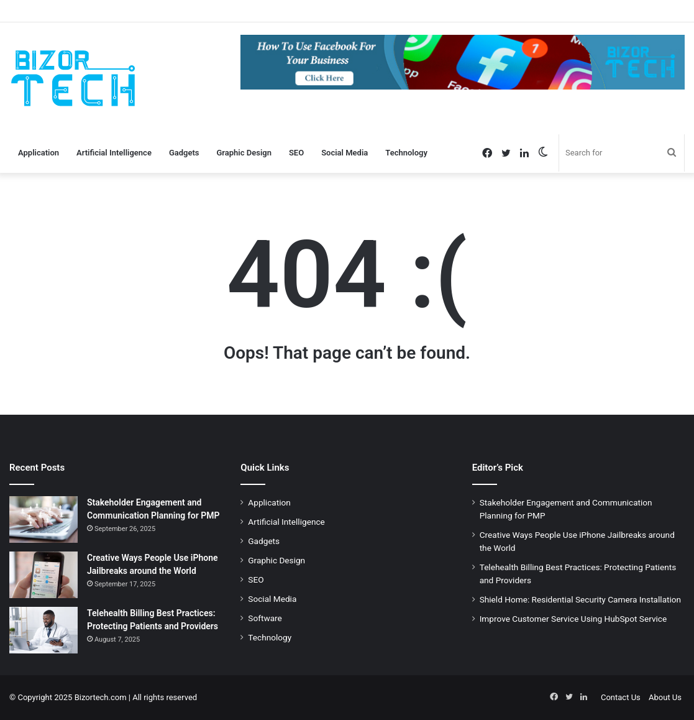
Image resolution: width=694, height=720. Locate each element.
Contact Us (621, 697)
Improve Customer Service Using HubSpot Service (573, 619)
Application (38, 152)
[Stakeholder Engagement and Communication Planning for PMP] (43, 519)
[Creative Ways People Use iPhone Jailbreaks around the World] (43, 575)
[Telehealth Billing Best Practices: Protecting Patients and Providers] (43, 630)
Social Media (344, 152)
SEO (296, 152)
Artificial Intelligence (114, 152)
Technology (406, 152)
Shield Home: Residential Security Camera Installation (581, 599)
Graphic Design (244, 152)
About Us (665, 697)
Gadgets (184, 152)
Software (264, 618)
